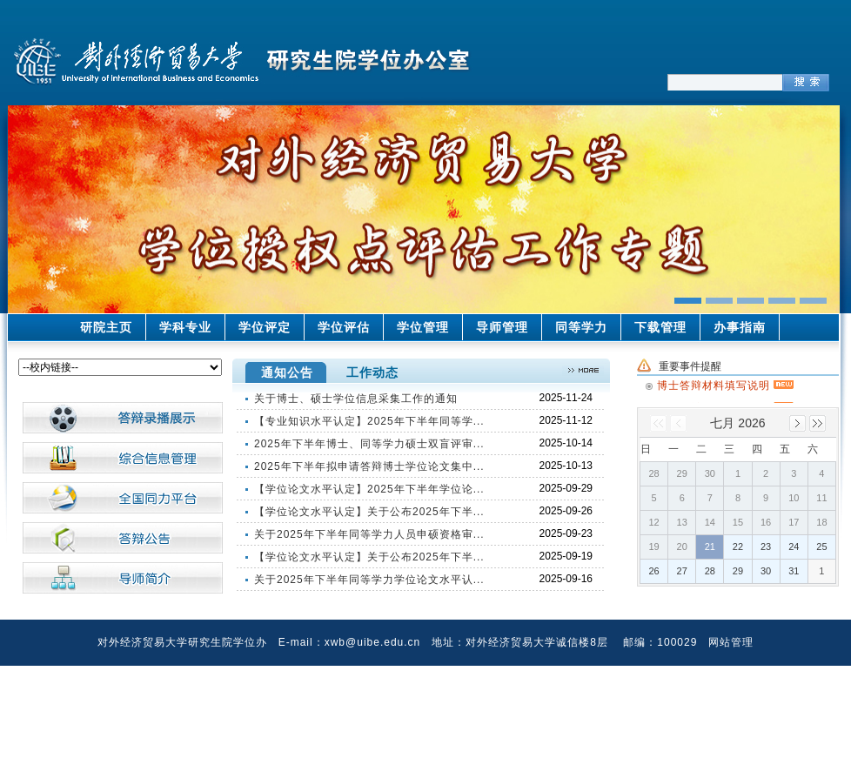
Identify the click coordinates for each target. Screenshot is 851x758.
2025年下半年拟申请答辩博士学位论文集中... (369, 466)
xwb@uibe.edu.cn (373, 642)
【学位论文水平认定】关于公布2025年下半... (369, 512)
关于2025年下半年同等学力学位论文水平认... (369, 580)
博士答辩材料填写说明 (725, 384)
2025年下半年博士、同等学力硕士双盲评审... (369, 444)
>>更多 (583, 371)
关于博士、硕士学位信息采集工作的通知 (356, 398)
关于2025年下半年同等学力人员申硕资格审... (369, 534)
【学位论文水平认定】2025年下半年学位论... (369, 489)
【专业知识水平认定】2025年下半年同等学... (369, 421)
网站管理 (731, 642)
